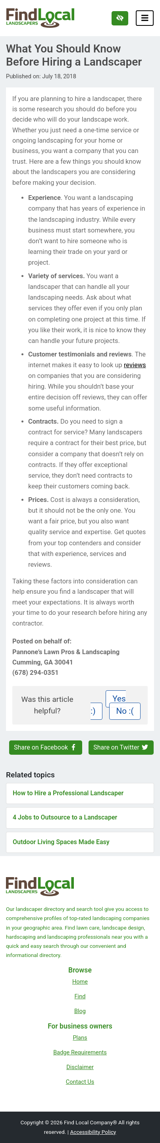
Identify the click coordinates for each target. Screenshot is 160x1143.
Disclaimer (80, 1067)
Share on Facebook (45, 747)
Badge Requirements (80, 1052)
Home (80, 981)
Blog (80, 1011)
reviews (135, 365)
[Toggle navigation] (145, 18)
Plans (80, 1037)
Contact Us (80, 1081)
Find (80, 996)
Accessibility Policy (93, 1132)
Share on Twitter (121, 747)
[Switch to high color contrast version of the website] (120, 18)
